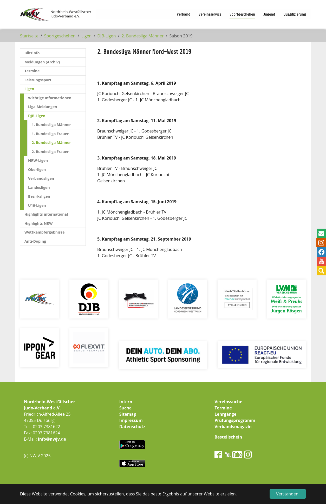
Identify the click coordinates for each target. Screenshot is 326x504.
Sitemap (127, 414)
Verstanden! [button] (287, 494)
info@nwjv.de (52, 439)
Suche (125, 408)
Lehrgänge (225, 414)
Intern (125, 401)
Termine (223, 408)
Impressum (131, 420)
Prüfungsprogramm (234, 420)
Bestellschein (228, 437)
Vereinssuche (228, 401)
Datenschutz (132, 426)
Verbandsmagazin (233, 426)
